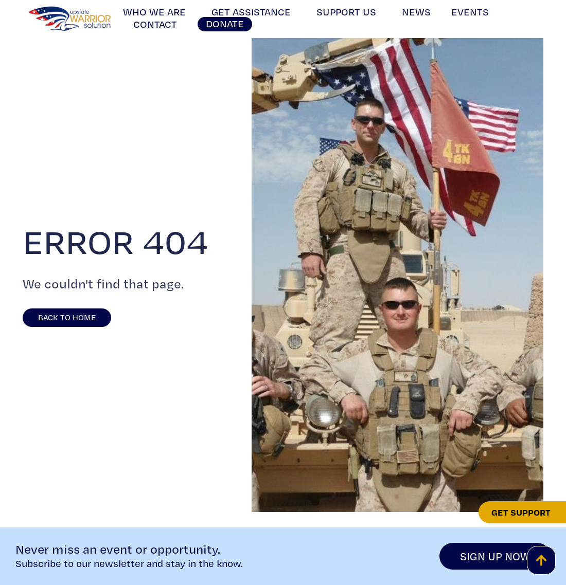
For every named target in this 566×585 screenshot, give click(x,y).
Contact (155, 24)
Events (470, 12)
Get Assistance (253, 12)
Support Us (348, 12)
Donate (225, 23)
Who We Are (157, 12)
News (416, 12)
